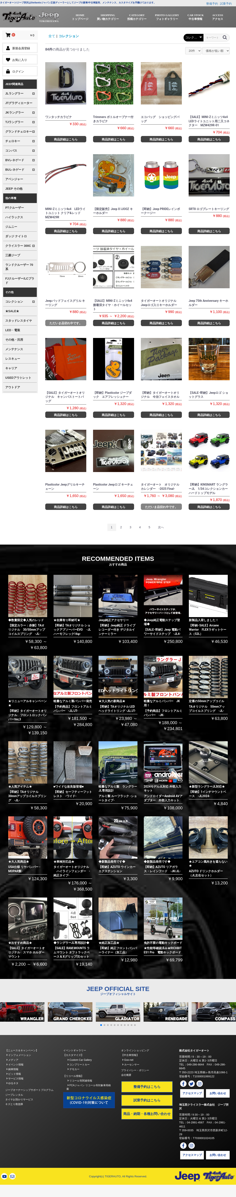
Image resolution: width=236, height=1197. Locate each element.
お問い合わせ (218, 1093)
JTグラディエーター (18, 103)
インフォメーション (18, 1055)
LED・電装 (12, 330)
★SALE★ (12, 311)
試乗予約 (226, 3)
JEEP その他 (13, 188)
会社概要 (126, 1074)
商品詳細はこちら (66, 139)
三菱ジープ (12, 255)
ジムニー (11, 226)
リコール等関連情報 (79, 1080)
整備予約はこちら (147, 1087)
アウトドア (12, 387)
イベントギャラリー (74, 1050)
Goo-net (127, 1059)
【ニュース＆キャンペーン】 (21, 1050)
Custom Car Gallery (79, 1059)
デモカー (73, 1069)
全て (51, 36)
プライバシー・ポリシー (135, 1070)
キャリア (11, 368)
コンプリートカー (78, 1064)
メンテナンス (14, 349)
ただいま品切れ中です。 (65, 323)
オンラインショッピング (135, 1050)
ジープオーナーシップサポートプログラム (29, 1090)
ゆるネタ (12, 1083)
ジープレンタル (14, 1094)
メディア (12, 1059)
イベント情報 (14, 1064)
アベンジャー (14, 179)
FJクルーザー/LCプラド (19, 280)
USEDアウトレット (18, 377)
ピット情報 (13, 1073)
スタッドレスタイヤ (18, 320)
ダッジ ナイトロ (16, 236)
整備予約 (212, 3)
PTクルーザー (14, 207)
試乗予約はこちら (147, 1100)
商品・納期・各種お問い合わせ (147, 1114)
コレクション (69, 36)
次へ (161, 527)
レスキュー (12, 358)
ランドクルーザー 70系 (19, 267)
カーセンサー (130, 1064)
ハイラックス (14, 217)
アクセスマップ (192, 1093)
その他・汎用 (14, 339)
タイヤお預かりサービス (19, 1099)
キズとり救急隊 (14, 1104)
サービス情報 (14, 1078)
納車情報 (12, 1069)
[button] (101, 1025)
